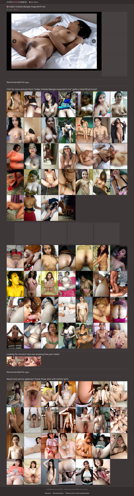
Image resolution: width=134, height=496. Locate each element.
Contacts (48, 493)
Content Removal (58, 493)
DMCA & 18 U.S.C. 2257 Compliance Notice (77, 493)
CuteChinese (17, 2)
